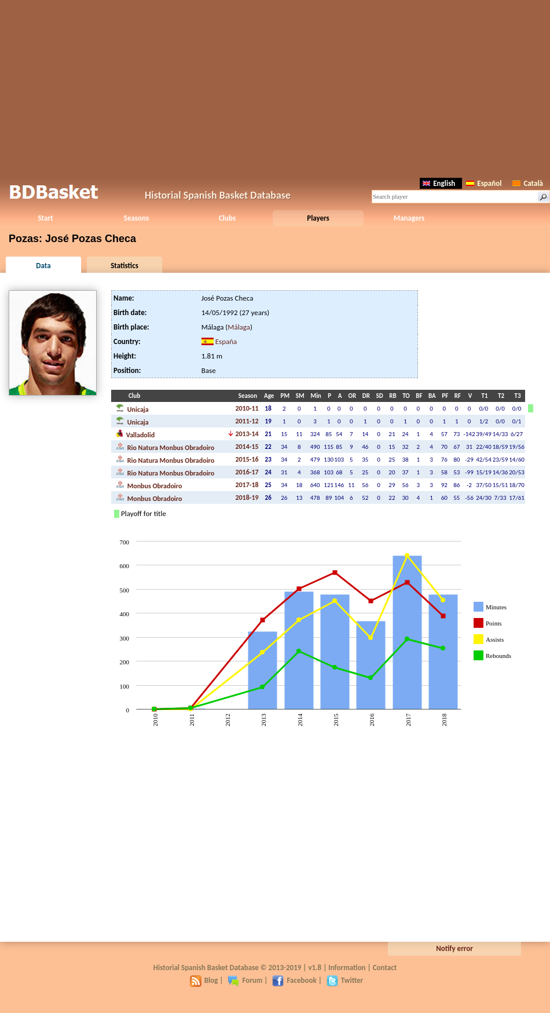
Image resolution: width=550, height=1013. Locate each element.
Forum (245, 980)
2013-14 (246, 433)
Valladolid (135, 433)
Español (483, 183)
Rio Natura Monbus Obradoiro (165, 446)
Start (45, 218)
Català (527, 183)
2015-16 (246, 459)
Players (318, 218)
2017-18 (246, 484)
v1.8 (314, 967)
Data (43, 265)
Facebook (294, 980)
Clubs (227, 218)
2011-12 (246, 421)
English (439, 183)
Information (346, 967)
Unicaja (132, 408)
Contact (385, 967)
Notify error (454, 948)
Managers (409, 218)
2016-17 (246, 472)
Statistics (124, 265)
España (226, 341)
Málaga (239, 327)
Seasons (136, 218)
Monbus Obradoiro (149, 484)
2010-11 (246, 408)
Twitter (345, 980)
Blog (204, 980)
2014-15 (246, 446)
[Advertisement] (275, 87)
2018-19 (246, 497)
